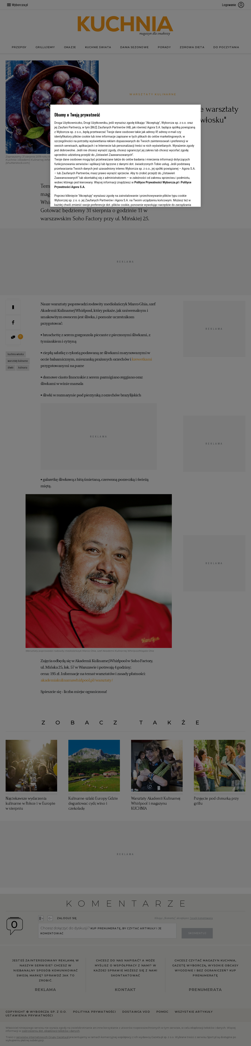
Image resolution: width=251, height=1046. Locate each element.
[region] (125, 155)
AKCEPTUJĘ (182, 198)
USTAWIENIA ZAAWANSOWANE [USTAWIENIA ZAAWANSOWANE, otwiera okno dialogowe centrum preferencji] (81, 198)
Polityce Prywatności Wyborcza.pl (156, 182)
